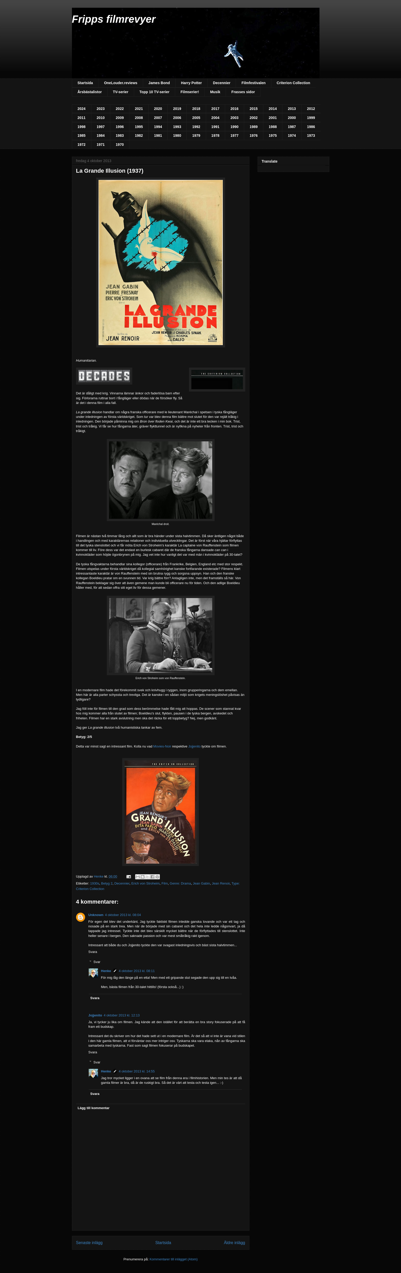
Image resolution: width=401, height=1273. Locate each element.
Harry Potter (191, 83)
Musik (215, 92)
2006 (177, 118)
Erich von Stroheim (145, 883)
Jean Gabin (201, 883)
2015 (254, 109)
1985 (82, 135)
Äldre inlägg (234, 1242)
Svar (96, 962)
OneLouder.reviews (120, 83)
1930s (94, 883)
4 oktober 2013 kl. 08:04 (123, 915)
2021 (139, 109)
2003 (235, 118)
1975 (273, 135)
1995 (139, 127)
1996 (120, 127)
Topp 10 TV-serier (154, 92)
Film (164, 883)
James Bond (159, 83)
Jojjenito (194, 746)
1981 (158, 135)
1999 (311, 118)
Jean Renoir (221, 883)
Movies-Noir (162, 746)
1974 (292, 135)
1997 (101, 127)
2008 (139, 118)
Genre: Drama (180, 883)
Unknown (96, 915)
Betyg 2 (106, 883)
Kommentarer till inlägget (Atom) (174, 1259)
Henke (106, 971)
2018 (196, 109)
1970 (120, 144)
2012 (311, 109)
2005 (196, 118)
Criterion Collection (293, 83)
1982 (139, 135)
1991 (215, 127)
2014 (273, 109)
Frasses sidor (243, 92)
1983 (120, 135)
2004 (215, 118)
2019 (177, 109)
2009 (120, 118)
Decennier (222, 83)
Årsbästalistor (90, 92)
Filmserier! (190, 92)
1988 (273, 127)
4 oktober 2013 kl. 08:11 (137, 971)
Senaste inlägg (89, 1242)
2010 (101, 118)
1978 (215, 135)
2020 (158, 109)
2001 (273, 118)
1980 (177, 135)
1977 (235, 135)
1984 (101, 135)
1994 (158, 127)
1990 (235, 127)
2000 (292, 118)
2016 (235, 109)
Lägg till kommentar (94, 1108)
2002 (254, 118)
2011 (82, 118)
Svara (92, 952)
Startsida (85, 83)
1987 (292, 127)
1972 (82, 144)
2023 (101, 109)
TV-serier (120, 92)
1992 (196, 127)
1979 (196, 135)
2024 (82, 109)
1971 (101, 144)
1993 (177, 127)
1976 (254, 135)
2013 (292, 109)
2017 (215, 109)
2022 (120, 109)
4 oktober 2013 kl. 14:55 (137, 1071)
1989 (254, 127)
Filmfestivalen (253, 83)
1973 (311, 135)
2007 (158, 118)
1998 (82, 127)
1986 (311, 127)
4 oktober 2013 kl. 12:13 (122, 1015)
